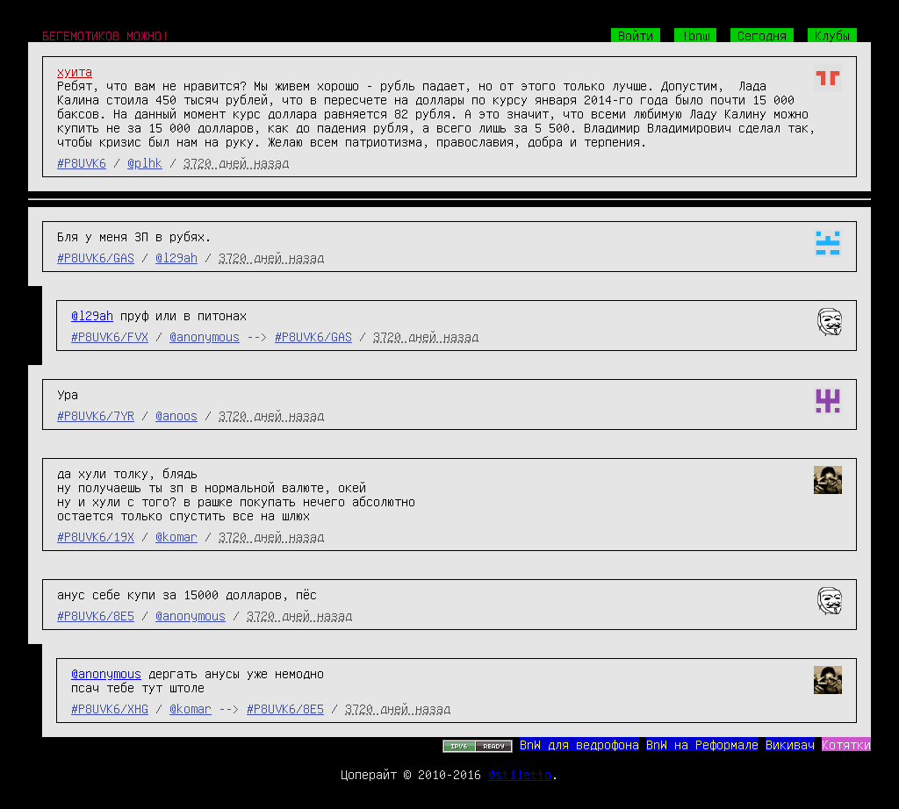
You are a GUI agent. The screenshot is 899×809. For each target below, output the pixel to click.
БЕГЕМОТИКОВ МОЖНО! (105, 35)
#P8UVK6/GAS (95, 257)
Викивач (790, 744)
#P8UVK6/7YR (95, 415)
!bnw (695, 35)
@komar (176, 536)
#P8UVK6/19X (95, 536)
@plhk (144, 162)
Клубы (832, 35)
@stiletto (519, 774)
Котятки (846, 744)
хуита (74, 71)
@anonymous (204, 336)
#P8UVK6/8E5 (95, 615)
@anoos (176, 415)
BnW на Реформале (702, 744)
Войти (635, 35)
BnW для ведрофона (579, 744)
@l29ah (176, 257)
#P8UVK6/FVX (109, 336)
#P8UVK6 (81, 162)
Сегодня (762, 35)
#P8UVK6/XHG (109, 708)
